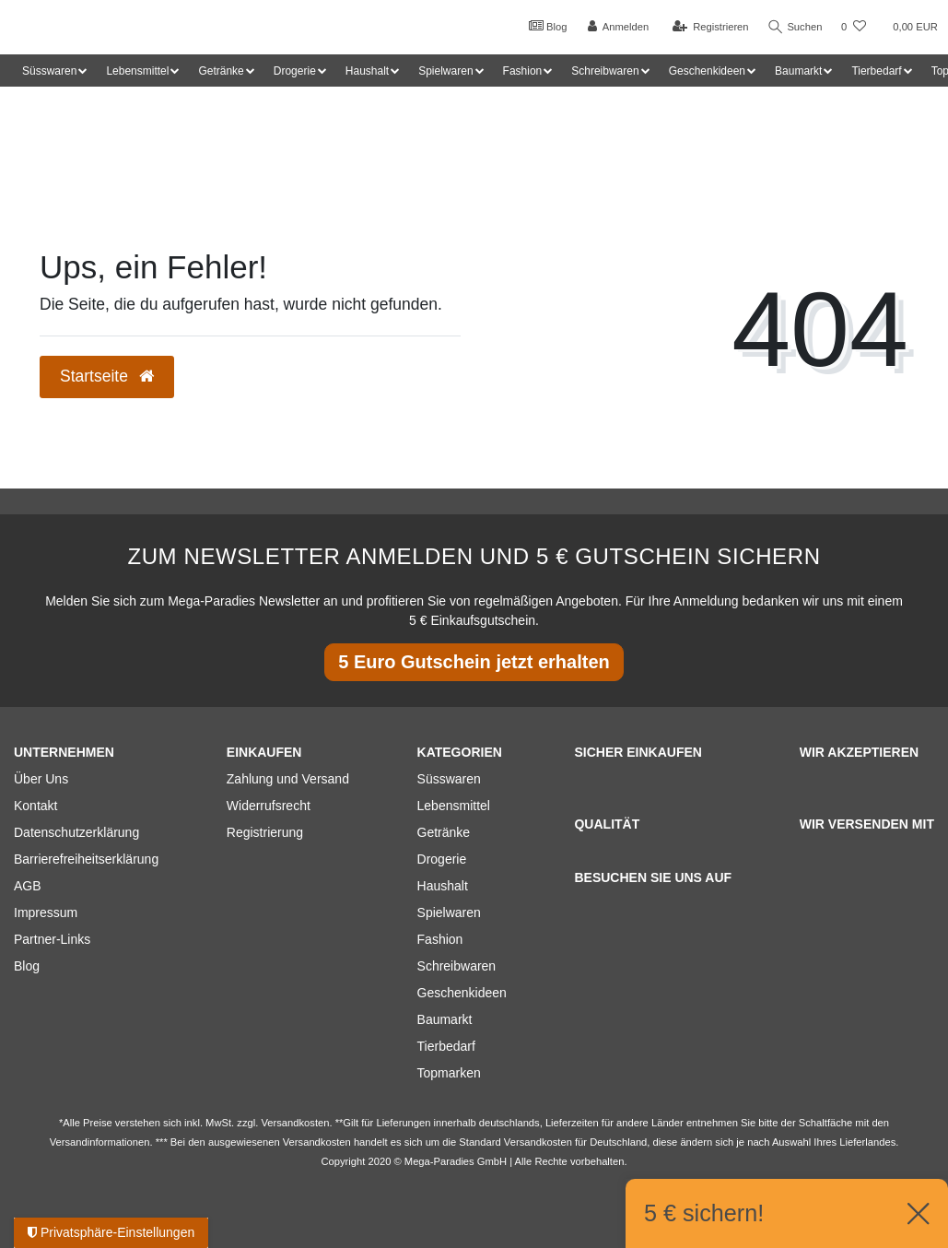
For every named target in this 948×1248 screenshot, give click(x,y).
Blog (545, 25)
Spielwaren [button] (445, 71)
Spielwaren (449, 912)
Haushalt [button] (367, 71)
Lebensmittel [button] (137, 71)
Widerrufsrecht (268, 805)
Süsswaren (449, 778)
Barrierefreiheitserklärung (86, 859)
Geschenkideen (462, 992)
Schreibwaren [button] (604, 71)
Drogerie (442, 859)
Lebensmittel (453, 805)
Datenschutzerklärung (76, 832)
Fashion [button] (523, 71)
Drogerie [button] (295, 71)
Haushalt (442, 885)
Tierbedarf (446, 1046)
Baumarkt (445, 1019)
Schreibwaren (457, 966)
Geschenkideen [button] (707, 71)
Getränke (444, 832)
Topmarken (449, 1073)
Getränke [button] (220, 71)
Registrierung (265, 832)
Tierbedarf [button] (876, 71)
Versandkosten (538, 1142)
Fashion (440, 939)
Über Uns (41, 778)
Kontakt (35, 805)
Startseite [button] (107, 376)
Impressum (45, 912)
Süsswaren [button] (49, 71)
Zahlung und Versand (288, 778)
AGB (27, 885)
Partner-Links (52, 939)
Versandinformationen (100, 1142)
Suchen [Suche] (794, 27)
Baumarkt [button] (798, 71)
